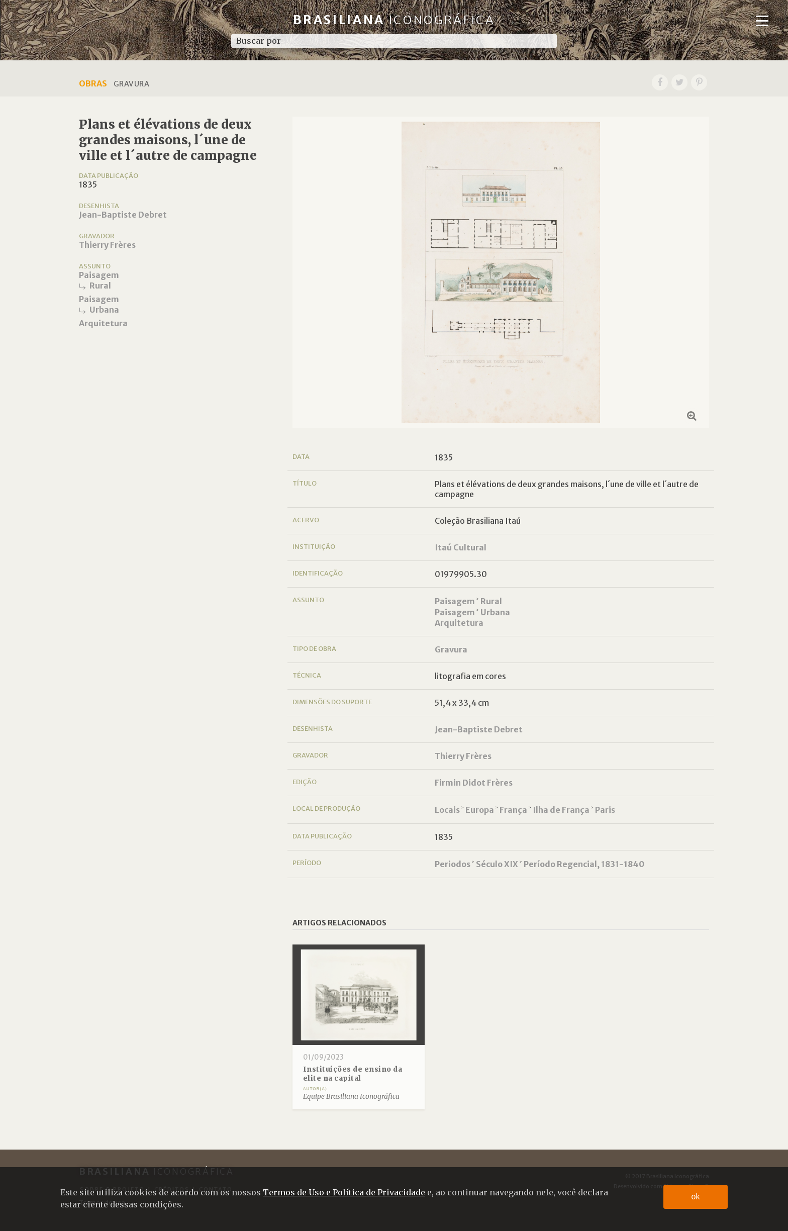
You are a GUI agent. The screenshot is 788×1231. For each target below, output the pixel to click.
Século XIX (497, 864)
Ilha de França (561, 810)
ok (696, 1196)
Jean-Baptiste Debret (123, 215)
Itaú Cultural (460, 547)
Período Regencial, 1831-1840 (584, 864)
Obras (93, 83)
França (513, 810)
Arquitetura (103, 323)
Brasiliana (394, 20)
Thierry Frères (107, 245)
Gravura (451, 649)
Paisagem (99, 275)
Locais (447, 810)
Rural (100, 285)
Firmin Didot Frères (474, 783)
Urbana (104, 310)
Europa (479, 810)
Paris (605, 810)
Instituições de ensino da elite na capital (353, 1074)
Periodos (452, 864)
